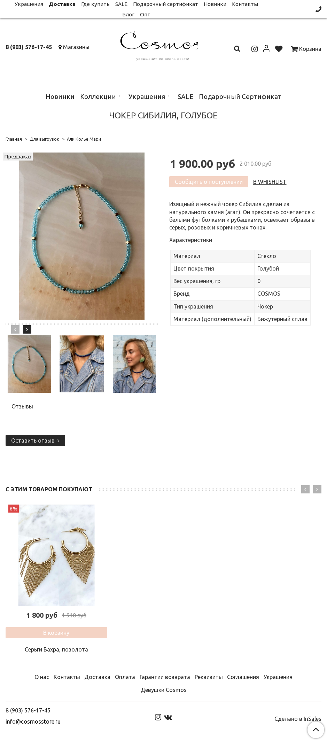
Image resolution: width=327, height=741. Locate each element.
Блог (128, 14)
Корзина (306, 49)
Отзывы (22, 406)
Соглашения (243, 677)
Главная (14, 138)
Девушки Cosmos (164, 690)
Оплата (125, 677)
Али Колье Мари (84, 138)
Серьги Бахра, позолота (56, 649)
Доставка (97, 677)
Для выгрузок (44, 138)
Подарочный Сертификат (240, 96)
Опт (145, 14)
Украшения (147, 96)
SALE (185, 96)
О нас (41, 677)
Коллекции (98, 96)
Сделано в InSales (297, 719)
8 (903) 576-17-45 (29, 47)
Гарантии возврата (165, 677)
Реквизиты (209, 677)
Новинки (60, 96)
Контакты (67, 677)
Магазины (76, 47)
